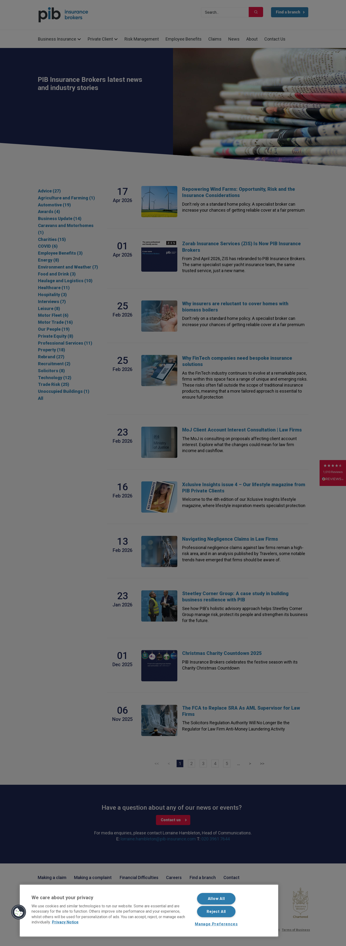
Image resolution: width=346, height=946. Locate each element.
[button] (18, 912)
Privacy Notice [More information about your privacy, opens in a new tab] (65, 922)
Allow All (216, 898)
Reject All (216, 911)
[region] (149, 910)
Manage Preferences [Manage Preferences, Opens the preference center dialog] (216, 924)
